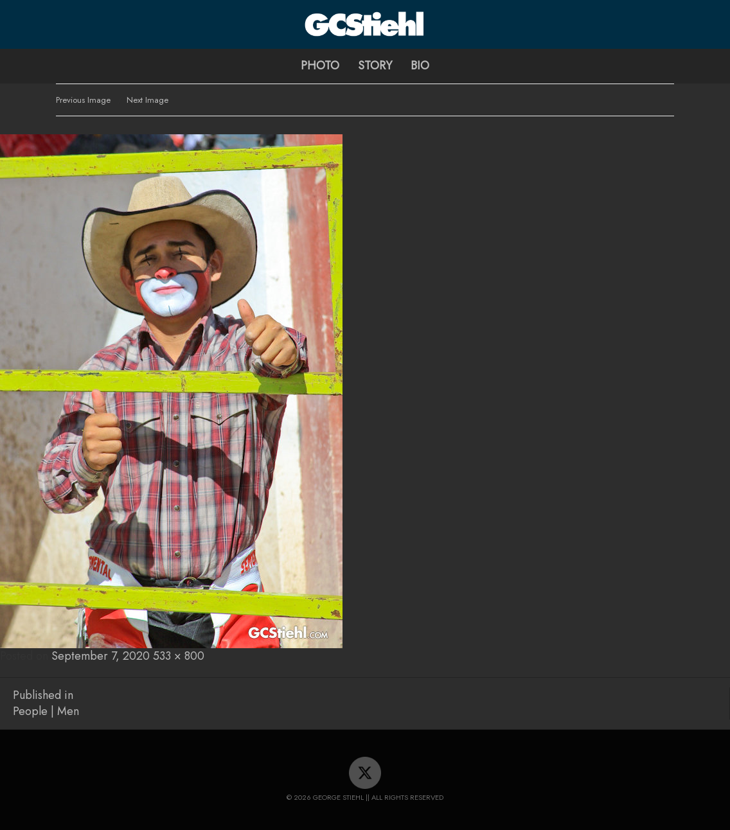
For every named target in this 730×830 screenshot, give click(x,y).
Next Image (147, 100)
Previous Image (83, 100)
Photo (320, 65)
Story (375, 65)
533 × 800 (178, 656)
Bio (420, 65)
